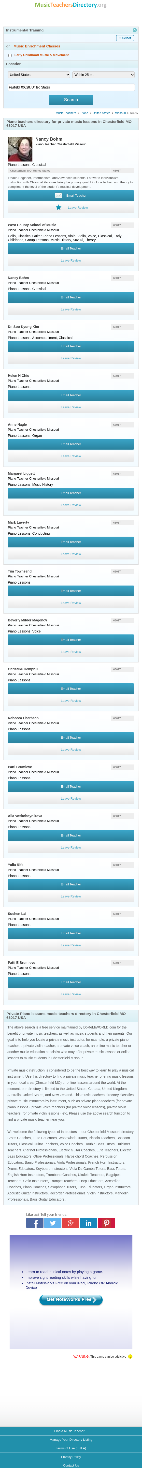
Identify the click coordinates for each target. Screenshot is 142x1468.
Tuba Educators (90, 1187)
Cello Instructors (35, 1181)
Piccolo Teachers (102, 1138)
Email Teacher (71, 248)
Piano (84, 113)
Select (126, 38)
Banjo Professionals (40, 1162)
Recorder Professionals (67, 1193)
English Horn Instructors (25, 1175)
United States (101, 113)
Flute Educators (45, 1138)
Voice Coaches (71, 1144)
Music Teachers (66, 113)
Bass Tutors (116, 1169)
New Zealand (62, 1095)
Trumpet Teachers (63, 1181)
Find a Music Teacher (69, 1431)
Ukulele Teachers (91, 1175)
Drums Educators (20, 1169)
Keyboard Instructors (52, 1169)
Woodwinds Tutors (73, 1138)
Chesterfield (65, 144)
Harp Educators (91, 1181)
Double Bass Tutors (99, 1144)
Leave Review (71, 260)
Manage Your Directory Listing (71, 1439)
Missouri (120, 113)
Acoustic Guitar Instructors (27, 1193)
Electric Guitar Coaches (77, 1150)
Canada (94, 1089)
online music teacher (111, 1046)
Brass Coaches (19, 1138)
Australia (14, 1095)
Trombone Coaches (61, 1175)
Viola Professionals (71, 1162)
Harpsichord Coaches (82, 1156)
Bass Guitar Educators (47, 1199)
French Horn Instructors (106, 1162)
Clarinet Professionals (40, 1150)
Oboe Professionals (48, 1156)
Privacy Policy (71, 1457)
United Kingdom (114, 1089)
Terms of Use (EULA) (71, 1448)
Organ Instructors (117, 1187)
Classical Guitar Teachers (38, 1144)
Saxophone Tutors (62, 1187)
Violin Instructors (100, 1193)
